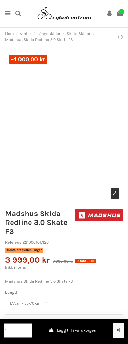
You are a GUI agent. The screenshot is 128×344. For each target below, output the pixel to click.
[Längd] (27, 303)
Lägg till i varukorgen (72, 330)
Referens (13, 242)
